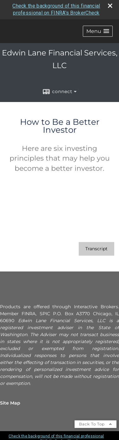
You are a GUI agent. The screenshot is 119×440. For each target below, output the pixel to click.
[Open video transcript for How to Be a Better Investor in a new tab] (96, 249)
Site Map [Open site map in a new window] (10, 403)
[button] (98, 31)
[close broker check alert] (110, 5)
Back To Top (95, 424)
